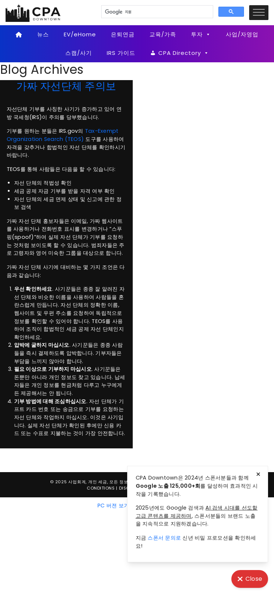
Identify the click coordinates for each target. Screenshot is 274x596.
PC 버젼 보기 (113, 505)
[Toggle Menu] (259, 12)
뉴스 (43, 34)
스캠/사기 (78, 53)
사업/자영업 (242, 34)
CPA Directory (183, 53)
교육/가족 (162, 34)
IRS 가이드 (121, 53)
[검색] (156, 11)
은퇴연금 (123, 34)
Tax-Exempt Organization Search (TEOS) (63, 135)
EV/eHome (80, 34)
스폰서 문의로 (164, 537)
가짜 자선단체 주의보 (66, 86)
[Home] (19, 34)
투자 (201, 34)
